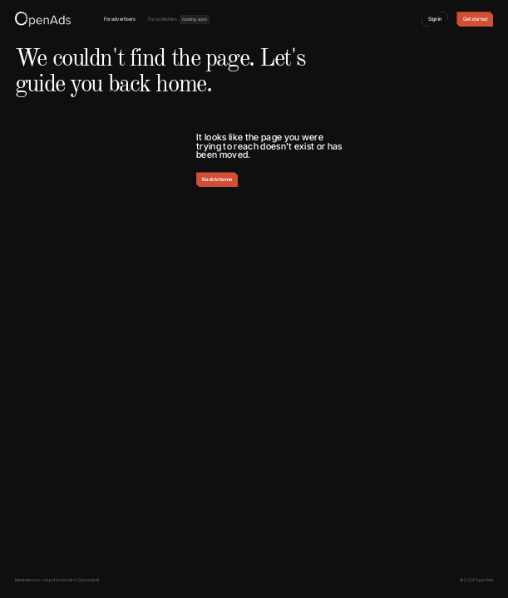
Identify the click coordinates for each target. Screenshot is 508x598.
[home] (43, 19)
